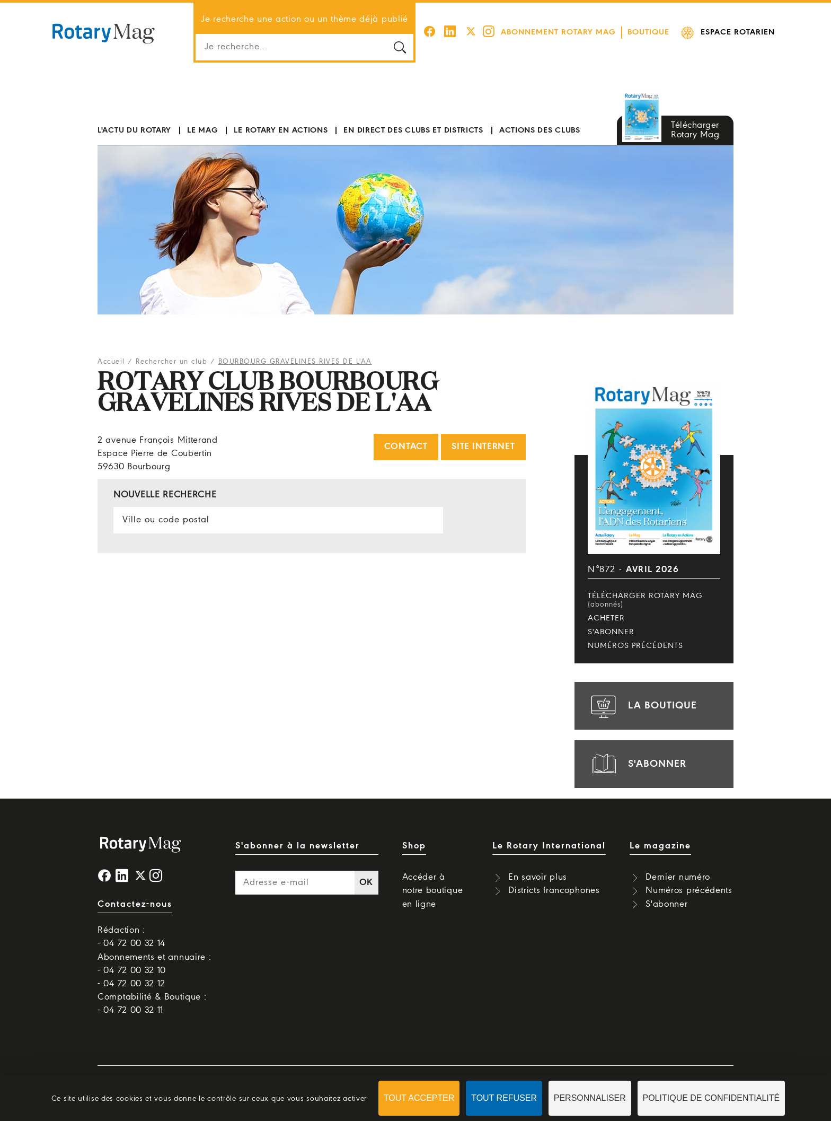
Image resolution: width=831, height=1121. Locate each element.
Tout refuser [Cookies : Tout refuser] (504, 1097)
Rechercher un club (171, 362)
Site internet (483, 447)
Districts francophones (553, 891)
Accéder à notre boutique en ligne (432, 890)
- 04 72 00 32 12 (131, 984)
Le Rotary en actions (281, 130)
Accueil (111, 362)
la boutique (642, 706)
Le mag (202, 130)
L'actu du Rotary (134, 130)
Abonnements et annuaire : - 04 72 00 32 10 (154, 964)
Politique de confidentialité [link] (711, 1097)
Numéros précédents (635, 646)
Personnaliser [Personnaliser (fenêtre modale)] (590, 1097)
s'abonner (637, 764)
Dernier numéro (678, 877)
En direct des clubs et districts (413, 130)
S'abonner (611, 632)
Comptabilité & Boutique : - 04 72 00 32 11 (152, 1003)
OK (366, 883)
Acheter (606, 618)
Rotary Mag (103, 33)
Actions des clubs (539, 130)
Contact (406, 447)
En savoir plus (537, 877)
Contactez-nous (135, 904)
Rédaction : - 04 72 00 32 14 (131, 937)
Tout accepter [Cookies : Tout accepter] (419, 1097)
